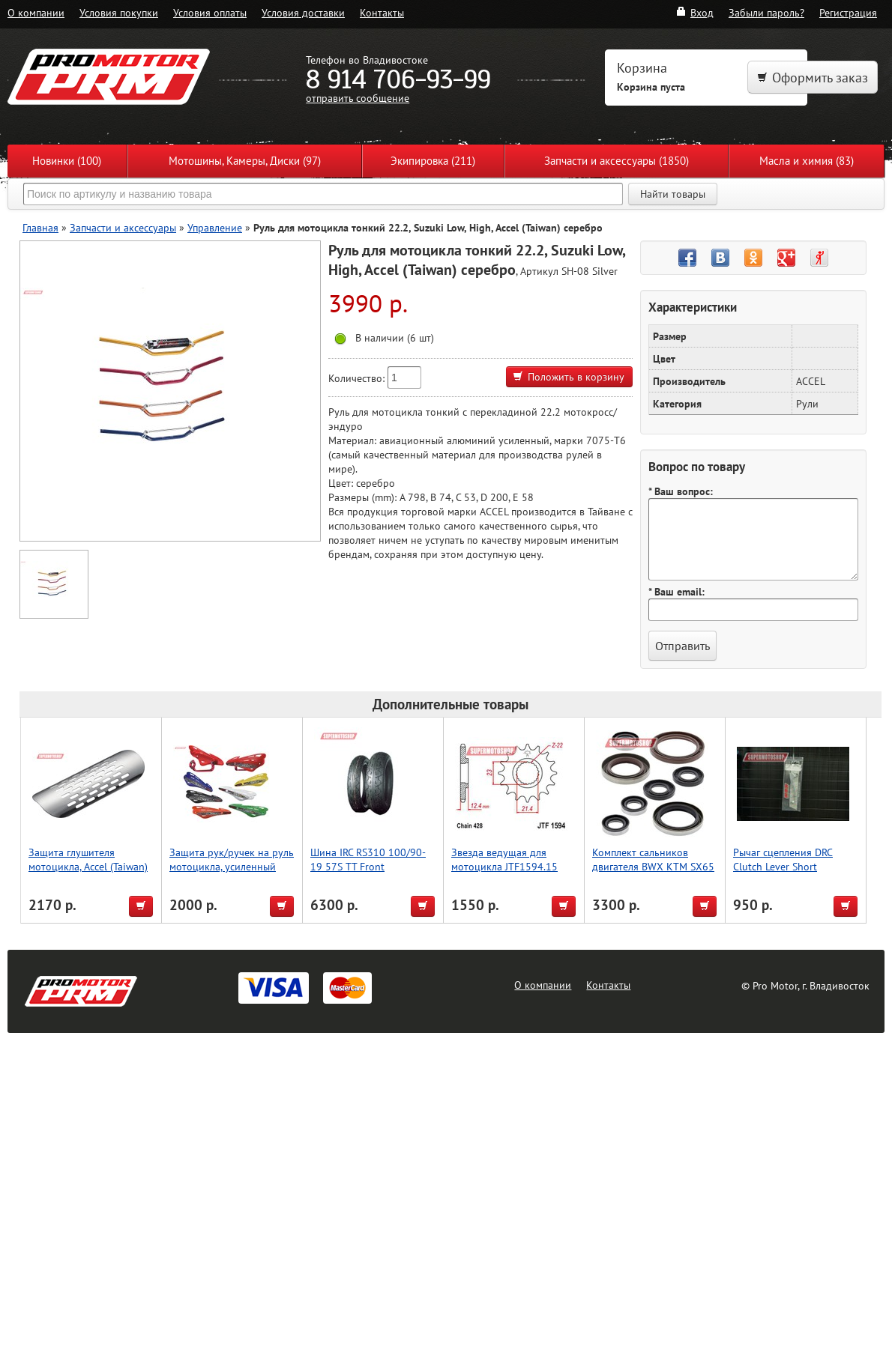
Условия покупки (118, 12)
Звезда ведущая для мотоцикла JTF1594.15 (504, 859)
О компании (35, 12)
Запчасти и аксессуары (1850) (616, 161)
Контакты (382, 12)
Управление (214, 227)
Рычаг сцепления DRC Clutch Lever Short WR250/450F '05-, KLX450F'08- (783, 873)
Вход (694, 12)
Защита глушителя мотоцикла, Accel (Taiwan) (88, 859)
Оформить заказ (812, 77)
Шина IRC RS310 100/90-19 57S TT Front (368, 859)
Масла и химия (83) (806, 161)
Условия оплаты (210, 12)
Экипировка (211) (433, 161)
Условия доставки (303, 12)
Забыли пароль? (766, 12)
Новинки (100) (66, 161)
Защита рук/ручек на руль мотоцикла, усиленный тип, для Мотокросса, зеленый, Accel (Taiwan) (231, 873)
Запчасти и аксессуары (123, 227)
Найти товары (672, 194)
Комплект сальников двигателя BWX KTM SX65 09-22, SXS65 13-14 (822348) (653, 873)
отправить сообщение (357, 98)
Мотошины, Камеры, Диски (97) (245, 161)
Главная (40, 227)
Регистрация (848, 12)
